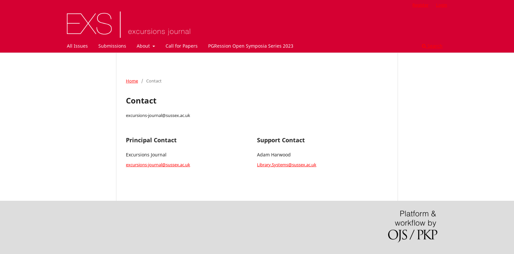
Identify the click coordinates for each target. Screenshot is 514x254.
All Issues (77, 46)
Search (432, 46)
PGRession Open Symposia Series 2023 (250, 46)
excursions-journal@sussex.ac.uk (158, 165)
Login (441, 5)
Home (132, 81)
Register (420, 5)
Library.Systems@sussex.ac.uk (286, 165)
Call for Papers (182, 46)
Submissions (112, 46)
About (144, 46)
